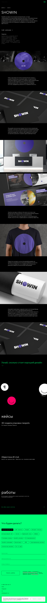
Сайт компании (6, 30)
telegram (4, 588)
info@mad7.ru (5, 593)
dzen (3, 586)
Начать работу (10, 573)
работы (3, 7)
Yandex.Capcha (34, 574)
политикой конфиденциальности (30, 572)
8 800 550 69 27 (6, 584)
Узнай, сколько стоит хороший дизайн (21, 362)
